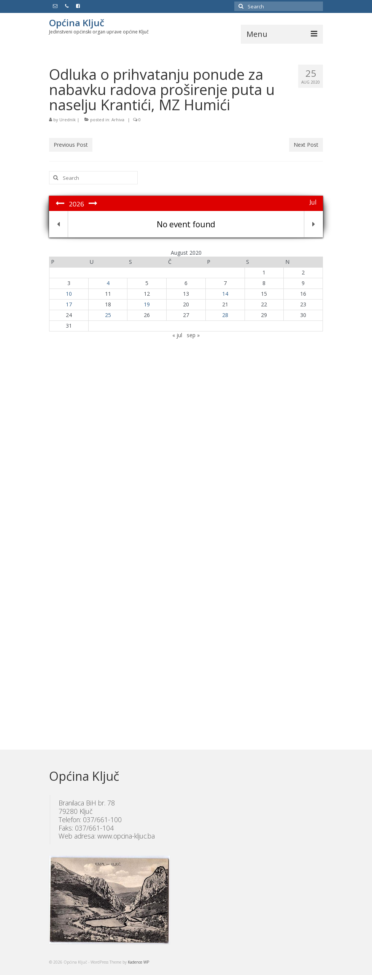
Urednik (67, 119)
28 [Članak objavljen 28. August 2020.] (225, 315)
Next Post (306, 144)
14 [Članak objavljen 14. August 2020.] (225, 293)
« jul (177, 335)
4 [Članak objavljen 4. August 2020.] (108, 283)
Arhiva (117, 119)
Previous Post (71, 144)
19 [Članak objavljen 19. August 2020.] (147, 304)
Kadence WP (138, 962)
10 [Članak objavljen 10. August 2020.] (69, 293)
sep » (193, 335)
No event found (186, 224)
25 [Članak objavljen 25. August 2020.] (108, 315)
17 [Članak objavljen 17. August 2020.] (69, 304)
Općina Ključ (76, 22)
